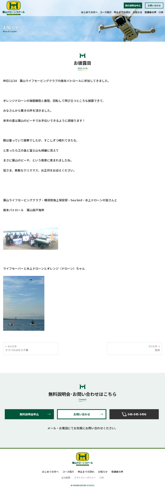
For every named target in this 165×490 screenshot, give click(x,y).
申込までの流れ (122, 12)
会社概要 (65, 477)
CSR (161, 12)
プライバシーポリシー (85, 477)
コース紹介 (106, 12)
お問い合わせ (154, 5)
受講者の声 (150, 12)
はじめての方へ (89, 12)
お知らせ (137, 12)
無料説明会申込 (133, 5)
